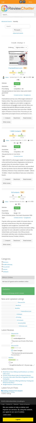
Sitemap (16, 404)
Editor (7, 77)
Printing (12, 392)
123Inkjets (19, 314)
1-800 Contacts (15, 131)
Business (5, 262)
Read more (17, 118)
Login (3, 2)
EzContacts (15, 192)
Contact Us (9, 404)
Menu (30, 2)
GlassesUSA (21, 302)
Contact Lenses (18, 95)
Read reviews (27, 118)
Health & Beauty (7, 264)
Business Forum (6, 392)
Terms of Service (25, 404)
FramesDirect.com (15, 68)
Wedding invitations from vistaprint (13, 391)
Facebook (24, 1)
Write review (6, 122)
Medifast (18, 305)
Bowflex (17, 308)
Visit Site (17, 83)
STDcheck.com (23, 326)
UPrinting (18, 317)
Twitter (20, 1)
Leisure (5, 269)
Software (5, 272)
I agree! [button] (18, 419)
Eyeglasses (27, 95)
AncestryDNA (22, 323)
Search (17, 30)
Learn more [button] (7, 414)
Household (6, 267)
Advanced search (18, 33)
